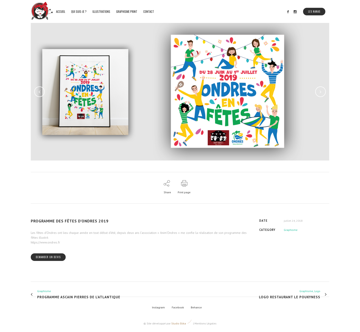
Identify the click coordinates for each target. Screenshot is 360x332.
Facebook (178, 307)
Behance (196, 307)
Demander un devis (48, 257)
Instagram (158, 307)
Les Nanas (314, 11)
